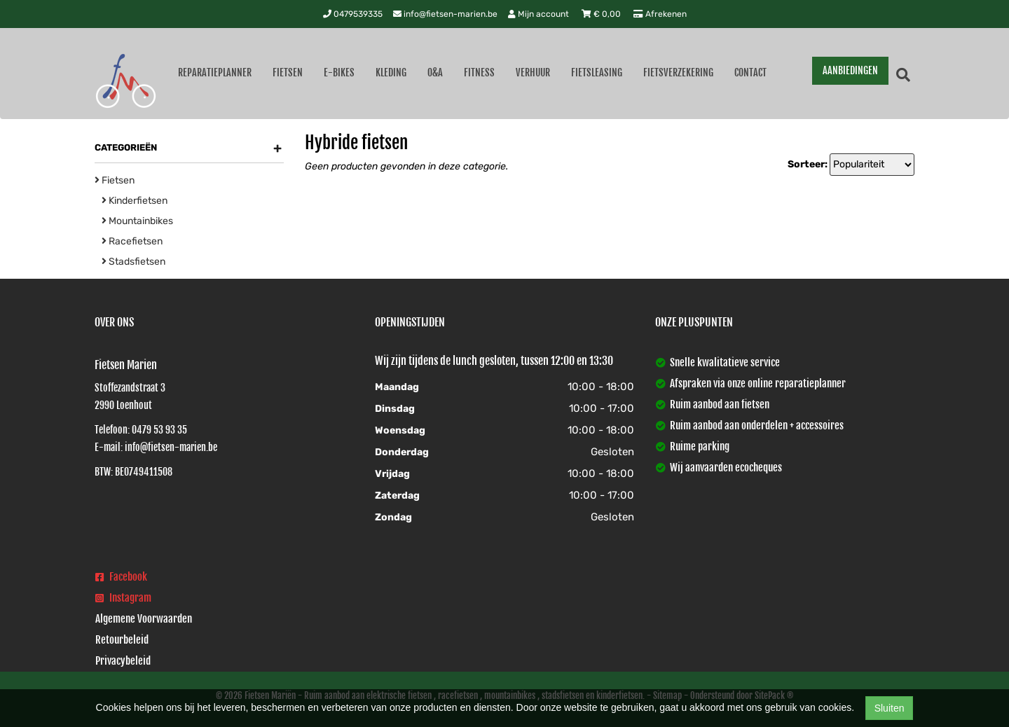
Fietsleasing (596, 72)
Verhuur (533, 72)
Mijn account (539, 14)
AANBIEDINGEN (850, 70)
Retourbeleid (122, 639)
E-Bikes (339, 72)
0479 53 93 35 (159, 430)
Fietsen (288, 72)
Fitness (479, 72)
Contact (750, 72)
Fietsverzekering (678, 72)
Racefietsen (132, 241)
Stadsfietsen (133, 262)
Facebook (121, 576)
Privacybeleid (123, 660)
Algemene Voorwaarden (143, 618)
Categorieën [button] (188, 148)
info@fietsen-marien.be (445, 14)
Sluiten (889, 708)
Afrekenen (660, 14)
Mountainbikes (137, 221)
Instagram (123, 597)
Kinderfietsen (134, 201)
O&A (435, 72)
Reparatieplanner (215, 72)
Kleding (391, 72)
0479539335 (353, 14)
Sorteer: (808, 164)
